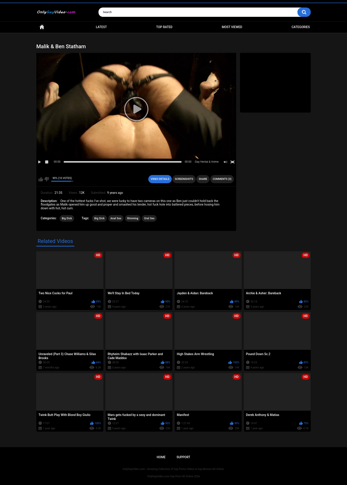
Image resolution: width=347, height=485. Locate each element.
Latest (101, 27)
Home (41, 27)
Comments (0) (222, 179)
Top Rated (164, 27)
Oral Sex (149, 218)
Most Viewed (232, 27)
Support (183, 457)
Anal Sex (115, 218)
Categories (301, 27)
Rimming (132, 218)
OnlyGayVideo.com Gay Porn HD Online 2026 (173, 476)
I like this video (41, 179)
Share (203, 179)
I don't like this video (46, 179)
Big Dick (67, 218)
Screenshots (184, 179)
